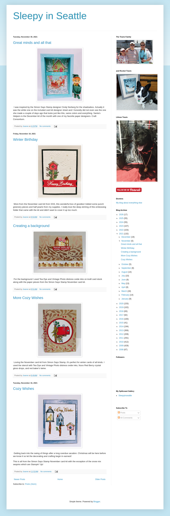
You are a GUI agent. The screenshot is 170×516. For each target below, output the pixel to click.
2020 (121, 303)
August (124, 272)
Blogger (96, 501)
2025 (121, 218)
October (125, 264)
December (126, 237)
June (123, 280)
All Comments (125, 418)
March (124, 291)
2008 (121, 349)
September (126, 268)
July (123, 276)
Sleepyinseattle (125, 395)
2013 (121, 330)
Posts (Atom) (30, 484)
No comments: (45, 126)
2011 (121, 338)
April (123, 287)
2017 (121, 315)
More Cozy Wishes (28, 298)
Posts (121, 413)
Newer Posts (19, 479)
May (123, 283)
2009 (121, 345)
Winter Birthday (25, 139)
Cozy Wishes (23, 389)
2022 (121, 230)
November (126, 241)
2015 (121, 323)
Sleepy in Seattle (50, 15)
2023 (121, 226)
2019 (121, 307)
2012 (121, 334)
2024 (121, 222)
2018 (121, 311)
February (125, 295)
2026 (121, 214)
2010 (121, 342)
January (125, 299)
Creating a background (31, 226)
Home (60, 479)
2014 (121, 326)
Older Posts (100, 479)
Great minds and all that (32, 43)
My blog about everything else (129, 203)
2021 (121, 234)
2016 (121, 319)
